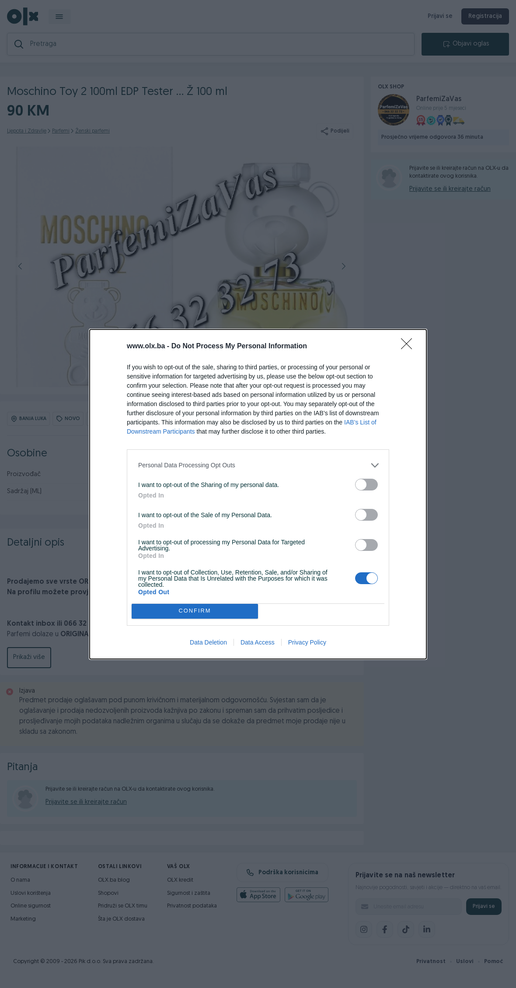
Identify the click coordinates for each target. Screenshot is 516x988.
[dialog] (258, 494)
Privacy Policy (307, 642)
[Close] (409, 346)
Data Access (258, 642)
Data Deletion (208, 642)
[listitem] (258, 465)
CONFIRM (194, 611)
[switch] (366, 484)
